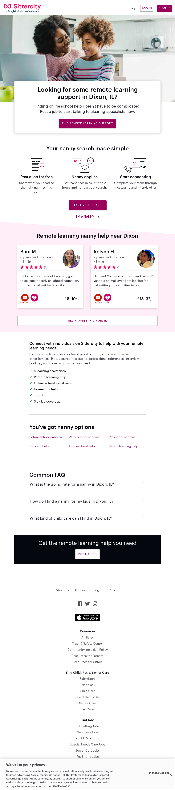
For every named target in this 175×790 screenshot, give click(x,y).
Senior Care (87, 703)
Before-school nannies (45, 437)
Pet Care (87, 709)
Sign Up (164, 8)
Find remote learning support (87, 123)
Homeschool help (82, 446)
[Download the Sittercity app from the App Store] (87, 617)
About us (62, 590)
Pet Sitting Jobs (87, 756)
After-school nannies (84, 437)
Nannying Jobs (87, 732)
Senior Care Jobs (87, 750)
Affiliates (87, 637)
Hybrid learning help (123, 446)
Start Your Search (87, 205)
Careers (79, 590)
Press (112, 590)
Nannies (87, 684)
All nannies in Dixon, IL (87, 320)
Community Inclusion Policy (87, 649)
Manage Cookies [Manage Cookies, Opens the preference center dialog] (159, 772)
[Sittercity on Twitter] (87, 603)
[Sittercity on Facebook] (80, 603)
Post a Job (87, 554)
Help (132, 8)
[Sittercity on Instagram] (95, 603)
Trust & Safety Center (87, 643)
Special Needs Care (88, 697)
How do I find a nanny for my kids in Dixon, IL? (87, 500)
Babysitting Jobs (87, 726)
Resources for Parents (87, 655)
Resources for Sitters (87, 662)
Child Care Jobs (87, 738)
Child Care (87, 691)
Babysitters (87, 678)
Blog (96, 590)
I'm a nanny (87, 216)
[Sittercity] (18, 8)
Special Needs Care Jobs (87, 744)
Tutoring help (39, 446)
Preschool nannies (122, 437)
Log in (147, 8)
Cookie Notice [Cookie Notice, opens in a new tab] (61, 786)
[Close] (171, 774)
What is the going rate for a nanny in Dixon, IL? (87, 483)
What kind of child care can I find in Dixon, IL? (87, 517)
